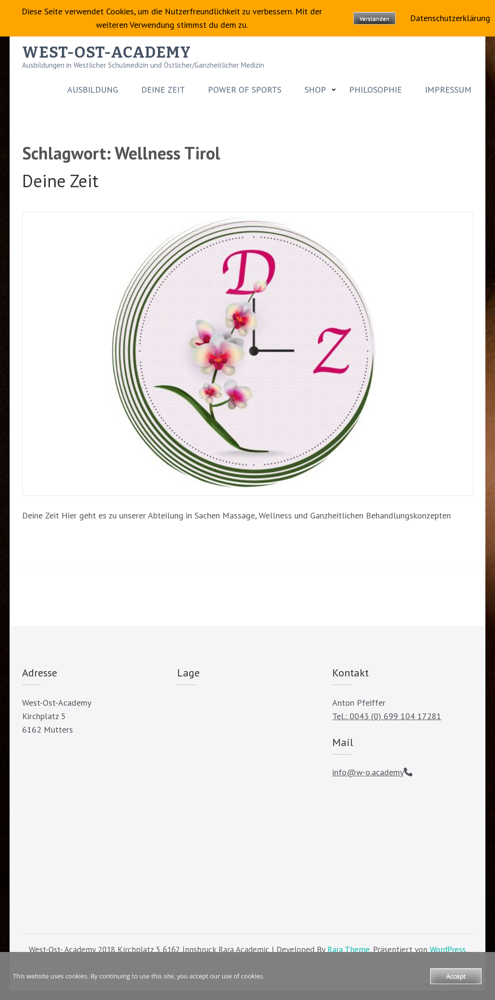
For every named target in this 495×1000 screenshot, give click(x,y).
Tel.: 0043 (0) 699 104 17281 (386, 716)
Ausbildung (92, 89)
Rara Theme (348, 949)
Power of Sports (244, 89)
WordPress (448, 949)
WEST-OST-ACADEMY (106, 52)
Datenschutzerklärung (450, 18)
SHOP (315, 89)
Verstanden (374, 18)
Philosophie (375, 89)
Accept (456, 976)
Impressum (448, 89)
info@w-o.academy (368, 772)
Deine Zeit (163, 89)
